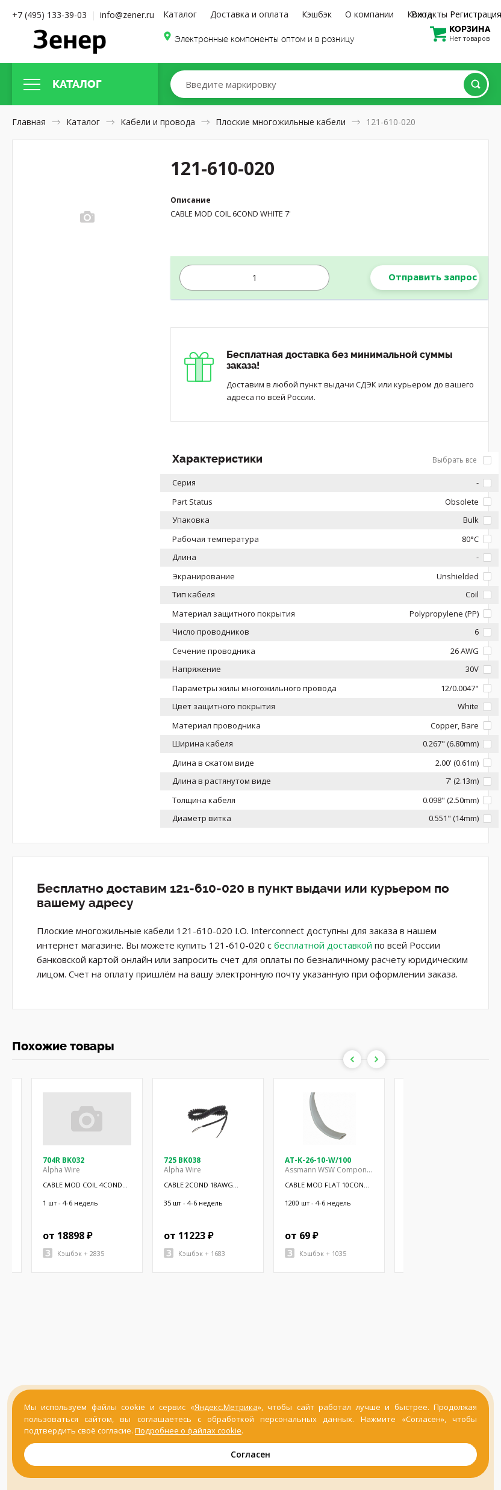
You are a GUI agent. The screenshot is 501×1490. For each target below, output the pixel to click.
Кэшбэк (317, 14)
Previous (352, 1059)
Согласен (250, 1454)
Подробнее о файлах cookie (188, 1430)
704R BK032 (63, 1160)
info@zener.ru (127, 14)
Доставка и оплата (249, 14)
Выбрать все (461, 460)
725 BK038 (182, 1160)
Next (376, 1059)
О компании (369, 14)
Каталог (180, 14)
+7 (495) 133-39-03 (49, 14)
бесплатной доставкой (323, 945)
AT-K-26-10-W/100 (318, 1160)
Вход (421, 14)
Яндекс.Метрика (226, 1407)
